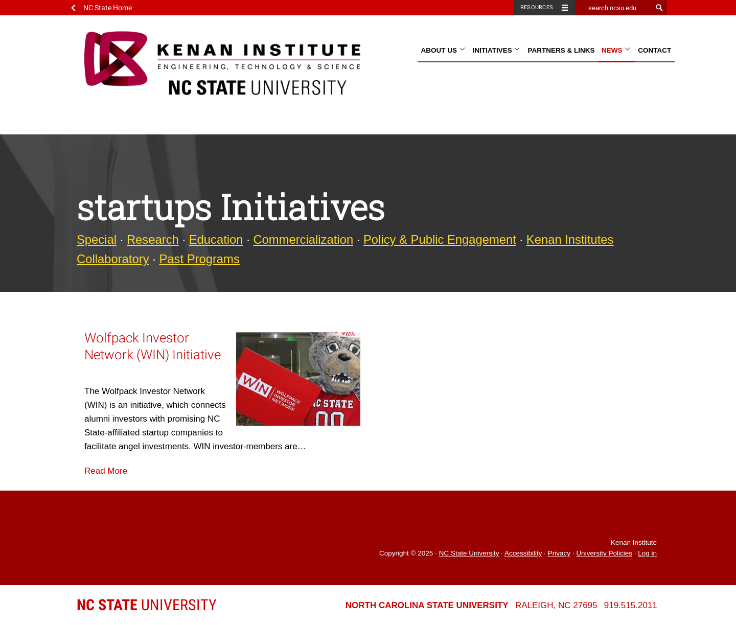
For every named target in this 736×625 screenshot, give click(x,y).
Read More (105, 471)
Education (216, 239)
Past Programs (199, 259)
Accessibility (523, 554)
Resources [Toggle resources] (536, 7)
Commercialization (303, 239)
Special (97, 239)
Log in (647, 554)
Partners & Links (560, 50)
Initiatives (497, 50)
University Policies (604, 554)
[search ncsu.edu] (613, 7)
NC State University (469, 554)
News (616, 50)
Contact (654, 50)
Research (153, 239)
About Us (443, 50)
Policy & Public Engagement (439, 239)
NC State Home (107, 8)
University (147, 605)
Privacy (559, 554)
